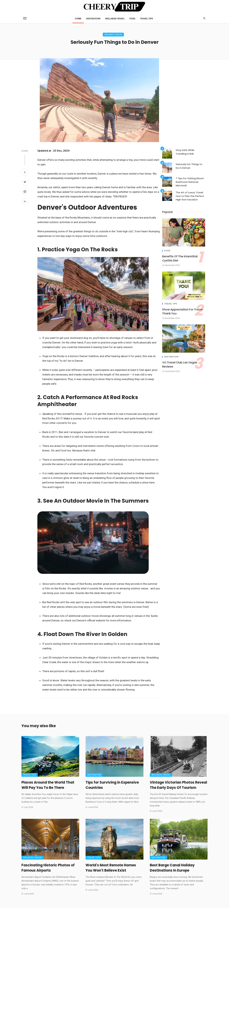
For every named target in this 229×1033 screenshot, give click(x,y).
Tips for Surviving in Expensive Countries (112, 785)
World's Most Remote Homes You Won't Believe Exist (111, 868)
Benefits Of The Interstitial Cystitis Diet (180, 258)
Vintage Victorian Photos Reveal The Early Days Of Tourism (178, 785)
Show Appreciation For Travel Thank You (182, 312)
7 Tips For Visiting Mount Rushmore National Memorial (190, 182)
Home (78, 18)
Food (132, 18)
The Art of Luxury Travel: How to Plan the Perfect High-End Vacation (190, 196)
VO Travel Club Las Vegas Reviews (179, 364)
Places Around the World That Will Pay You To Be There (47, 785)
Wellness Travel (115, 18)
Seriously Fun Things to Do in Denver (189, 166)
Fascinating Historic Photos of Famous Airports (48, 868)
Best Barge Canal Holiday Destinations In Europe (172, 868)
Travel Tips (146, 18)
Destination (93, 18)
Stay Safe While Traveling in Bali (185, 151)
